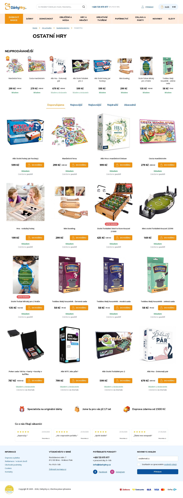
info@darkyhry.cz (102, 464)
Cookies (8, 468)
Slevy (171, 18)
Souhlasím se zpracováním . (159, 464)
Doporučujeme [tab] (55, 105)
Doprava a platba (12, 457)
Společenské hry (62, 28)
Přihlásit (158, 472)
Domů (35, 28)
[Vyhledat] (84, 7)
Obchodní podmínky (13, 464)
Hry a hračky (47, 28)
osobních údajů (170, 464)
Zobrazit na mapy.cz (57, 469)
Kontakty (9, 471)
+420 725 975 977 (100, 7)
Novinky (157, 18)
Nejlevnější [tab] (94, 105)
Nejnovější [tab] (76, 105)
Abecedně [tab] (130, 105)
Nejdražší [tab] (112, 105)
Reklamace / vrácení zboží (16, 461)
